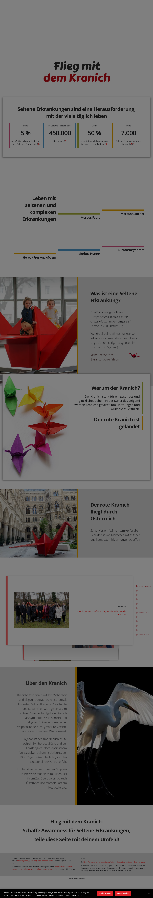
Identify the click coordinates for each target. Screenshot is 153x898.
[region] (76, 893)
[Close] (149, 893)
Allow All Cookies (123, 893)
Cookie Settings (105, 893)
